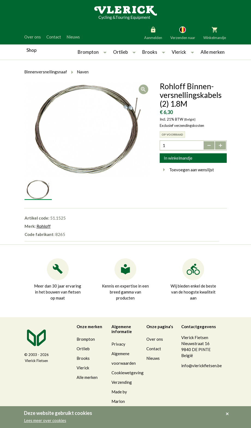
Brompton (88, 52)
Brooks (149, 52)
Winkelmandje (214, 33)
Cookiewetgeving (127, 372)
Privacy (118, 344)
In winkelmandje (178, 157)
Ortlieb (120, 52)
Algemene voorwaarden (123, 358)
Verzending (121, 382)
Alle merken (213, 52)
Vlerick (179, 52)
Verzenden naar (182, 33)
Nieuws (73, 36)
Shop (31, 50)
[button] (105, 52)
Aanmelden (153, 33)
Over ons (32, 36)
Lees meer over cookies (45, 420)
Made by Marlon (119, 396)
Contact (53, 36)
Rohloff (44, 226)
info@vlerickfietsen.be (201, 365)
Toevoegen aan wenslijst (187, 170)
